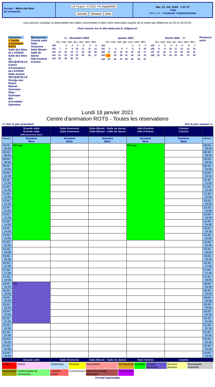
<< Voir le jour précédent (18, 124)
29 (65, 58)
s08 (152, 55)
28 (59, 58)
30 (72, 58)
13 (95, 48)
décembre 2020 (79, 37)
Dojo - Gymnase (14, 94)
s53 (54, 58)
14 (59, 52)
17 (77, 52)
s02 (103, 52)
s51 (54, 52)
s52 (54, 55)
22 (65, 55)
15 (65, 52)
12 (89, 48)
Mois (31, 141)
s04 (103, 59)
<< (65, 37)
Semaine (31, 138)
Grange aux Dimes (15, 82)
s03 (103, 55)
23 (72, 55)
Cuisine (36, 61)
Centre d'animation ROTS (15, 43)
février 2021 (172, 37)
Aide (173, 10)
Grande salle (39, 40)
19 (89, 52)
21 (59, 55)
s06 (152, 48)
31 (77, 58)
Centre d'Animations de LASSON (16, 67)
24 (77, 55)
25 (83, 55)
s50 (54, 48)
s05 (152, 45)
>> (184, 37)
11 (83, 48)
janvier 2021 (126, 37)
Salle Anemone (37, 45)
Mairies (13, 86)
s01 (103, 48)
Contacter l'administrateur (179, 13)
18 (83, 52)
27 (95, 55)
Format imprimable (107, 377)
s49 (54, 45)
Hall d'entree (39, 58)
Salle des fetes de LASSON (17, 51)
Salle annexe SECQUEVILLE (17, 75)
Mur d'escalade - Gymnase (16, 101)
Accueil (8, 8)
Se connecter (12, 11)
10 (77, 48)
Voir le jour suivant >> (199, 124)
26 (89, 55)
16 (72, 52)
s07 (152, 52)
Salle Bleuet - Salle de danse (39, 52)
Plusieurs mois (206, 39)
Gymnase (14, 89)
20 (95, 52)
